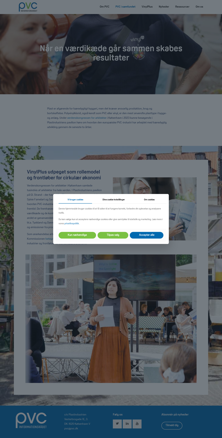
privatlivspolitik (71, 224)
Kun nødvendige (77, 235)
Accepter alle (146, 235)
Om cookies (149, 200)
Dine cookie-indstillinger (114, 200)
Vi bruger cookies (75, 200)
